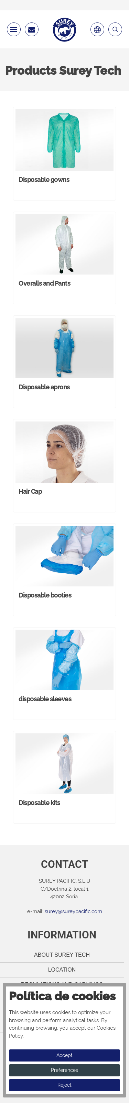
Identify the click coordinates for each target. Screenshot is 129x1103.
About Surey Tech (62, 955)
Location (62, 970)
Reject (64, 1085)
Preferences (64, 1070)
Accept (64, 1055)
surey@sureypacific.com (73, 911)
